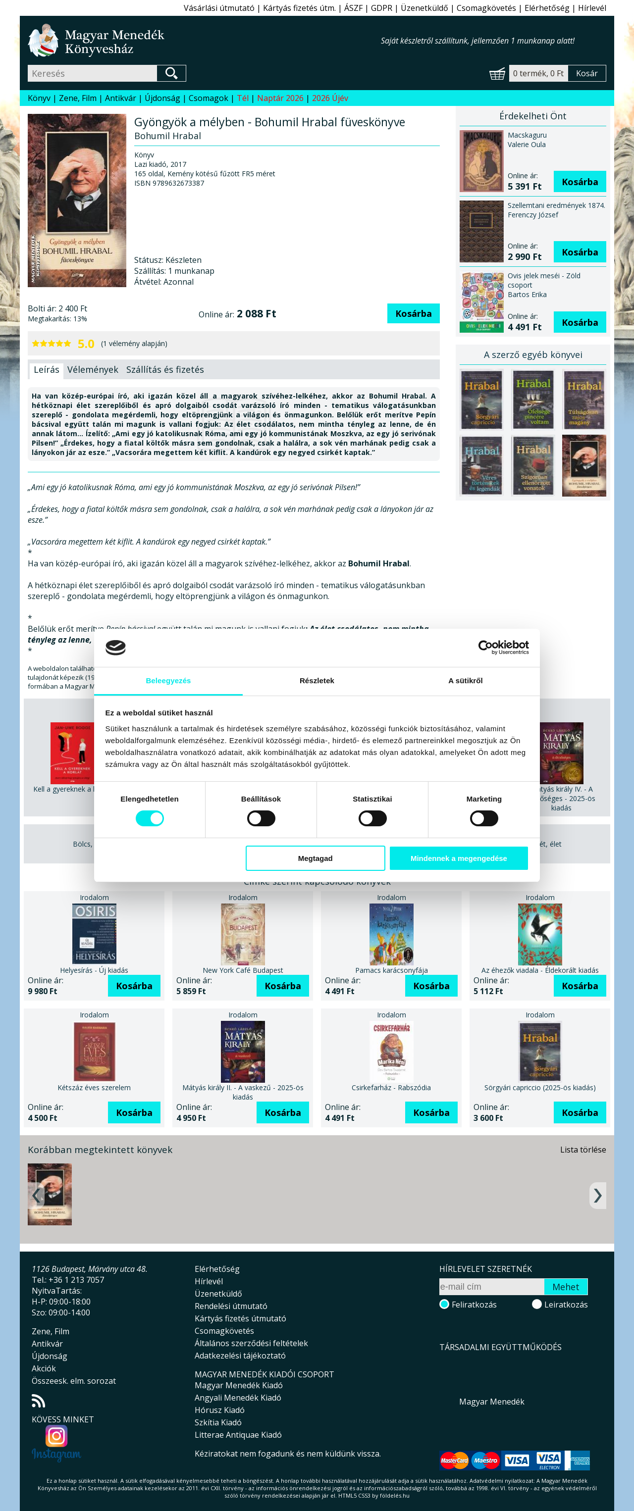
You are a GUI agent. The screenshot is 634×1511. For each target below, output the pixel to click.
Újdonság (162, 98)
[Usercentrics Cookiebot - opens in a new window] (485, 647)
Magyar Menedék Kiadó (239, 1385)
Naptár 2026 (280, 98)
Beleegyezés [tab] (168, 680)
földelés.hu (395, 1495)
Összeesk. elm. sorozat (74, 1380)
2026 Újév (330, 98)
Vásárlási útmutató (219, 7)
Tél (243, 98)
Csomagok (208, 98)
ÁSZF (353, 7)
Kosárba (413, 313)
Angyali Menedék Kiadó (238, 1397)
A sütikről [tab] (465, 680)
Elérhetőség (547, 7)
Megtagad (315, 858)
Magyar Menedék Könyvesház (204, 40)
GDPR (381, 7)
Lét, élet (548, 844)
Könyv (39, 98)
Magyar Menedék (492, 1401)
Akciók (44, 1368)
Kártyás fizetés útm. (299, 7)
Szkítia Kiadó (218, 1422)
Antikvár (120, 98)
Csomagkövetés (486, 7)
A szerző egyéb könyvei (533, 354)
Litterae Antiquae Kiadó (238, 1434)
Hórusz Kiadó (220, 1410)
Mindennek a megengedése (459, 858)
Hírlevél (592, 7)
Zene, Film (78, 98)
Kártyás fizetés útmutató (240, 1318)
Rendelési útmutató (231, 1306)
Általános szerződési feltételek (251, 1343)
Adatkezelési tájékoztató (240, 1355)
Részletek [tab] (317, 680)
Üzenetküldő (424, 7)
